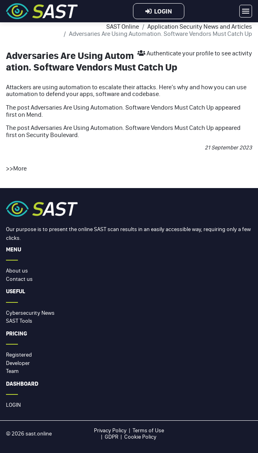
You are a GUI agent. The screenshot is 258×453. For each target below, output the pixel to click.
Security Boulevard (52, 135)
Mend (33, 114)
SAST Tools (19, 320)
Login (158, 11)
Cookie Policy (140, 436)
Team (12, 371)
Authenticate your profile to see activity (194, 53)
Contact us (19, 278)
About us (17, 270)
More (20, 168)
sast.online (38, 433)
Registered (19, 354)
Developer (18, 363)
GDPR (111, 436)
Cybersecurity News (30, 312)
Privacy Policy (110, 430)
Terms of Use (148, 430)
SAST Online (122, 26)
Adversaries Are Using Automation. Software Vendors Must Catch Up (122, 107)
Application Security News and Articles (199, 26)
